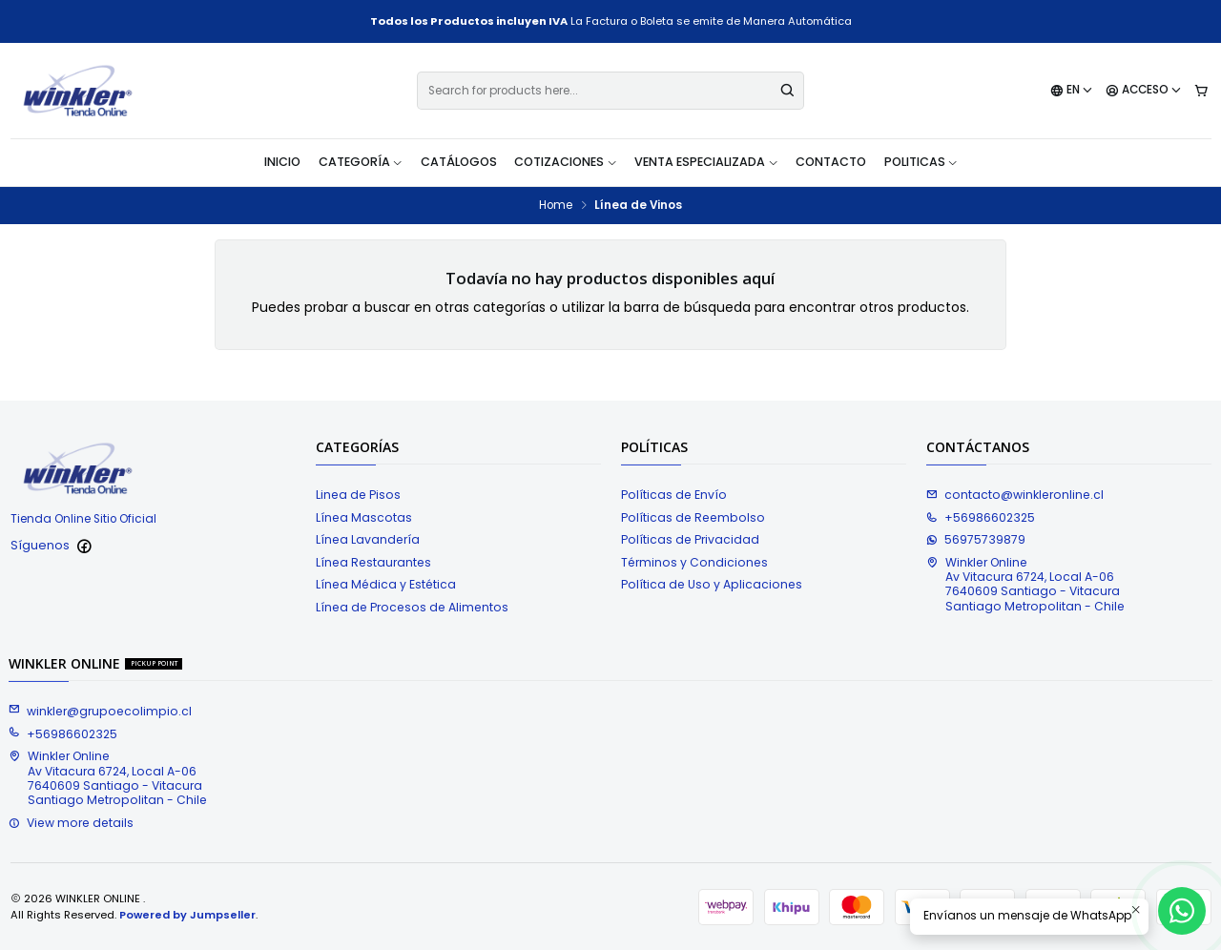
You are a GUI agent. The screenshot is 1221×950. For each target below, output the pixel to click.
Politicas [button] (921, 162)
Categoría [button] (361, 162)
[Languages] (1071, 91)
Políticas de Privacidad (690, 539)
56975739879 (975, 539)
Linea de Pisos (358, 494)
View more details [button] (71, 823)
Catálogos (459, 162)
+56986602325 (980, 517)
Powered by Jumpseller (187, 914)
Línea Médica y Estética (386, 584)
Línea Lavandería (368, 539)
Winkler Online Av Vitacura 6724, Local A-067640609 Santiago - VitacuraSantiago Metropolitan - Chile (1025, 584)
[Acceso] (1144, 91)
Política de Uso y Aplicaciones (711, 584)
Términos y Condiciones (694, 562)
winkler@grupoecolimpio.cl (100, 711)
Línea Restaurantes (373, 562)
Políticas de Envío (674, 494)
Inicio (282, 162)
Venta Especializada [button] (706, 162)
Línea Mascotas (364, 517)
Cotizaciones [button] (565, 162)
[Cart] (1200, 91)
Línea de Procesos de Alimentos (412, 607)
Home (555, 206)
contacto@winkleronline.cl (1015, 494)
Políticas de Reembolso (693, 517)
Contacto (831, 162)
